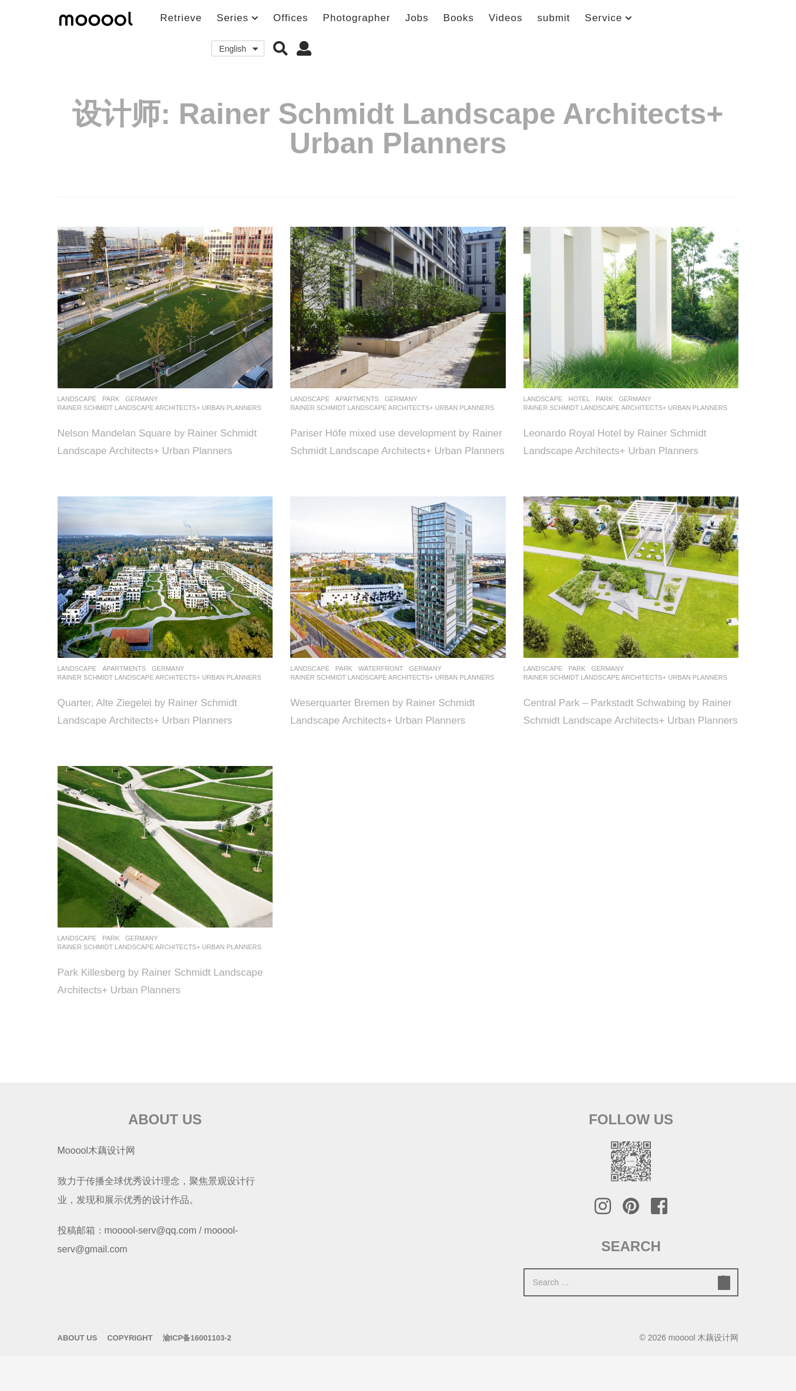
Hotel (579, 398)
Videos (506, 17)
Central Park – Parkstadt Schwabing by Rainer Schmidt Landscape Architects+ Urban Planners (625, 737)
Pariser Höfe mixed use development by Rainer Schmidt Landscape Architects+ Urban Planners (394, 450)
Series (232, 17)
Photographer (357, 17)
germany (141, 398)
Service (604, 17)
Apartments (357, 398)
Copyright (129, 1373)
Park (110, 398)
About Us (78, 1373)
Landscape (77, 398)
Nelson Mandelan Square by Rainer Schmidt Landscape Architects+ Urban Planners (157, 450)
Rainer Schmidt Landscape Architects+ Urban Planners (159, 407)
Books (459, 17)
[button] (280, 49)
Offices (290, 17)
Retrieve (181, 17)
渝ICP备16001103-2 (197, 1373)
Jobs (417, 17)
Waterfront (380, 686)
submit (553, 17)
